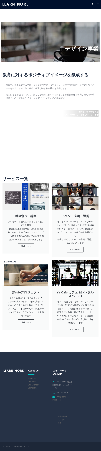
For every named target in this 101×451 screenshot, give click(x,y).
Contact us (32, 388)
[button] (93, 4)
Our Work (32, 381)
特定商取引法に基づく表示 (62, 419)
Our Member (33, 385)
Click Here (26, 246)
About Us (32, 378)
